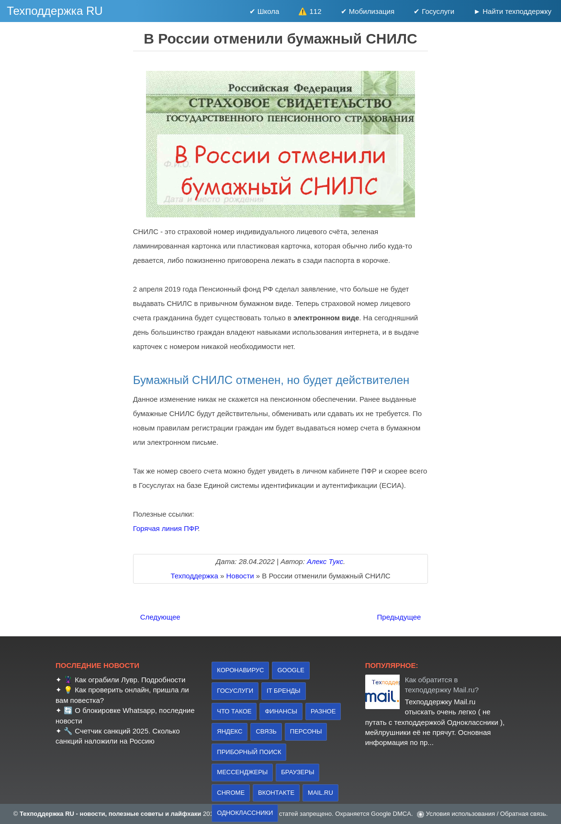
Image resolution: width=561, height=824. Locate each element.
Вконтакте (276, 792)
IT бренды (284, 690)
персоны (306, 731)
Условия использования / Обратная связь (486, 813)
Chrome (231, 792)
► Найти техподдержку (512, 11)
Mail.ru (320, 792)
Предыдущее (399, 617)
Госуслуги (235, 690)
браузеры (297, 772)
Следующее (160, 617)
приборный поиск (249, 752)
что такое (234, 711)
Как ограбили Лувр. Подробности (130, 680)
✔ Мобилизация (368, 11)
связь (266, 731)
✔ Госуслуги (434, 11)
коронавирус (240, 670)
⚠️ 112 (309, 11)
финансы (281, 711)
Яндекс (229, 731)
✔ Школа (264, 11)
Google (290, 670)
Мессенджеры (242, 772)
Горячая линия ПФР (165, 528)
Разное (323, 711)
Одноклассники (245, 812)
